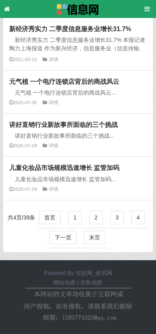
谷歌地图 (91, 282)
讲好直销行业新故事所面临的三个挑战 (63, 124)
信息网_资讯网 (93, 273)
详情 (53, 59)
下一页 (63, 237)
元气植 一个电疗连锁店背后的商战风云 (64, 81)
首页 (49, 217)
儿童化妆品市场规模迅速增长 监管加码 (64, 167)
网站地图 (64, 282)
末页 (94, 237)
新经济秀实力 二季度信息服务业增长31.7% (70, 28)
